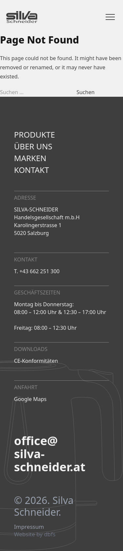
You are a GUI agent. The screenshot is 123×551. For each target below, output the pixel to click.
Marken (30, 158)
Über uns (33, 146)
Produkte (34, 134)
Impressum (29, 526)
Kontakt (31, 170)
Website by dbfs (34, 534)
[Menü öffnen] (110, 17)
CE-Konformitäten (36, 360)
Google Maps (30, 399)
